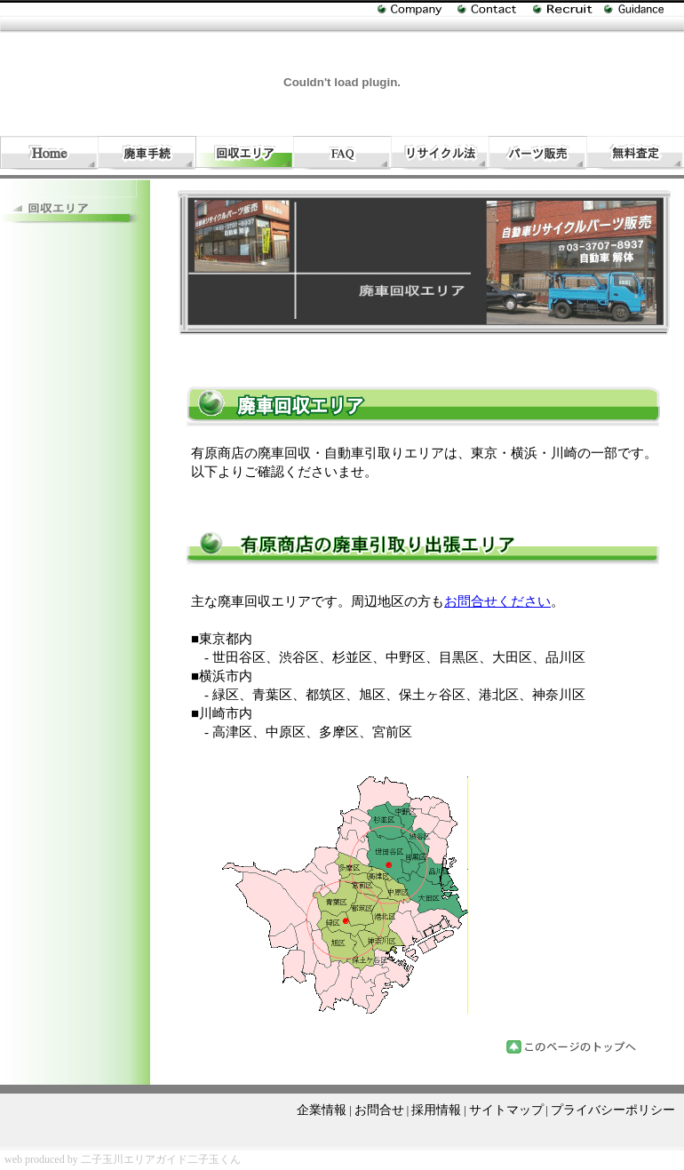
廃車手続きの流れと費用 (146, 153)
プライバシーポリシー (613, 1110)
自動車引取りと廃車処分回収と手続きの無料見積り (635, 153)
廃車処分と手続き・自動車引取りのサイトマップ (644, 10)
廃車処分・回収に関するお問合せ (495, 10)
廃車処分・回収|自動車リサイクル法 (440, 153)
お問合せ (379, 1110)
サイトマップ (506, 1110)
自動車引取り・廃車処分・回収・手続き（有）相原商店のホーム (49, 153)
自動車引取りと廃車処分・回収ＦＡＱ (342, 153)
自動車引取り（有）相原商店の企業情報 (417, 13)
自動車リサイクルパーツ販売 (537, 153)
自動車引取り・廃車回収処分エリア (244, 153)
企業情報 (321, 1110)
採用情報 (436, 1110)
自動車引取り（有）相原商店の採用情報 (568, 10)
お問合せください (497, 601)
